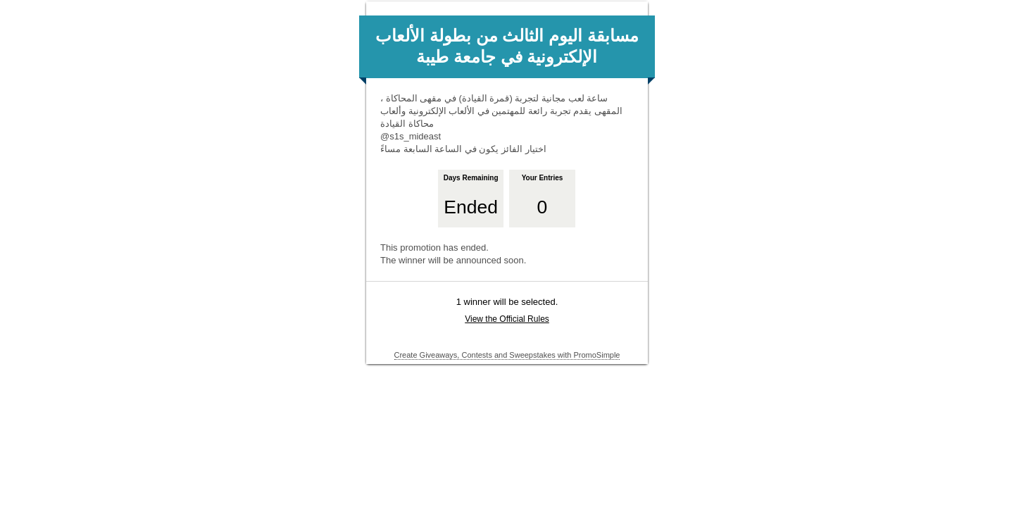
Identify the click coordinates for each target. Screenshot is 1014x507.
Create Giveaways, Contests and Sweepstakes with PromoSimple (507, 355)
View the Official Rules (507, 319)
